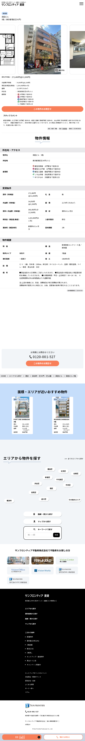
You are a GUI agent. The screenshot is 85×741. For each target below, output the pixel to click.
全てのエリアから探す (75, 459)
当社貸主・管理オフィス (33, 677)
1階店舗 (29, 645)
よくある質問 (29, 684)
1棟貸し (29, 653)
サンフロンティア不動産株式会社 (35, 721)
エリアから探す (15, 376)
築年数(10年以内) (33, 641)
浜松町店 (64, 128)
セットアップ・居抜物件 (35, 657)
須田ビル (58, 376)
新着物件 (30, 637)
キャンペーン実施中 (34, 665)
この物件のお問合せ (42, 108)
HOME (3, 376)
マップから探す (30, 624)
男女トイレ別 (31, 661)
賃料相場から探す (31, 614)
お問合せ (27, 724)
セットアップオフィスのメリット (36, 673)
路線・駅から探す (31, 619)
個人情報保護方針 (52, 721)
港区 (27, 376)
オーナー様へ (29, 688)
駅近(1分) (30, 649)
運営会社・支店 (30, 681)
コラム (27, 692)
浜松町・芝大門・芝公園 (41, 376)
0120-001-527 (44, 356)
